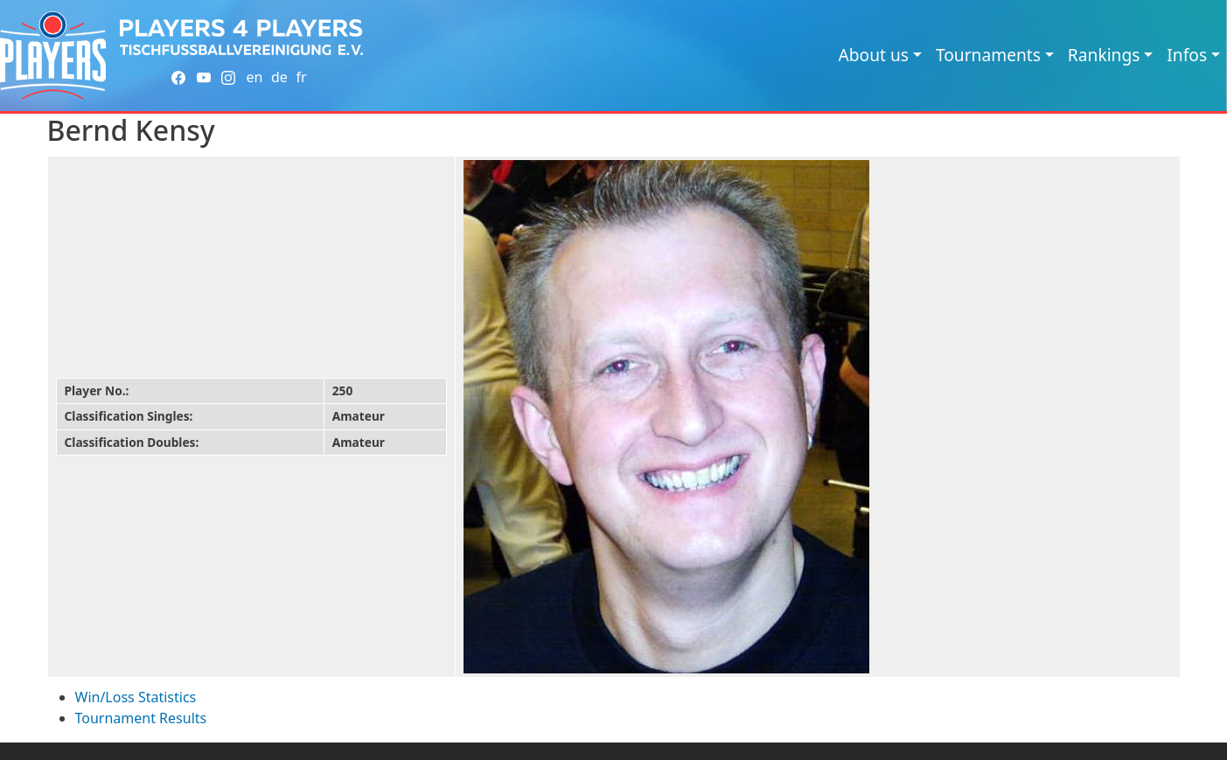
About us (873, 54)
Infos (1187, 54)
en (254, 77)
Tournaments (988, 54)
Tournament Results (141, 718)
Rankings (1104, 54)
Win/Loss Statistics (136, 697)
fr (301, 77)
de (279, 77)
